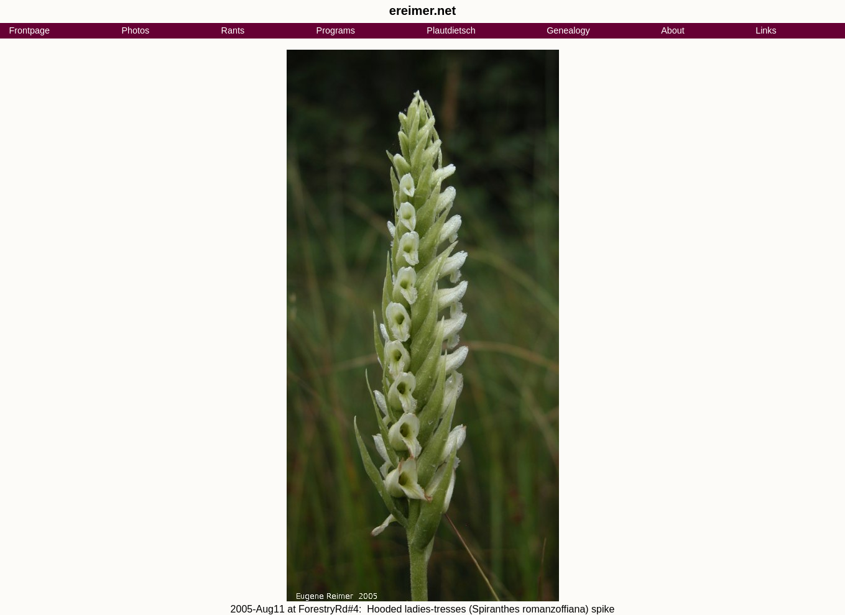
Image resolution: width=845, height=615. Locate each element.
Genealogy (568, 30)
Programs (335, 30)
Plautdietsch (451, 30)
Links (766, 30)
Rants (233, 30)
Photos (135, 30)
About (673, 30)
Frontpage (29, 30)
